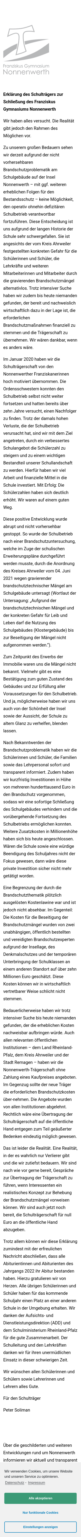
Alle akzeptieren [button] (40, 1498)
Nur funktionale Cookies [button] (41, 1512)
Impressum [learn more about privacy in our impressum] (36, 1483)
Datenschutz (14, 1483)
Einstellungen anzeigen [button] (40, 1527)
